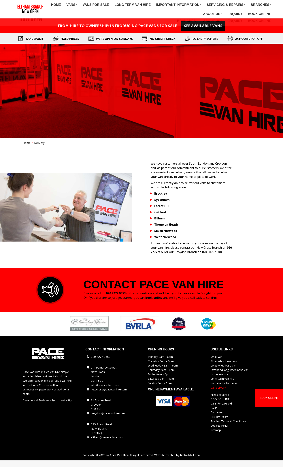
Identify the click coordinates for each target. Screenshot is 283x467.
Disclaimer (217, 418)
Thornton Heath (166, 231)
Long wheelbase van (223, 372)
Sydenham (162, 206)
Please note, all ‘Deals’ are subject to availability (47, 406)
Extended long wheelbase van (229, 376)
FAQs (214, 414)
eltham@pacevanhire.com (255, 3)
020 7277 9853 (40, 3)
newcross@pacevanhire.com (180, 3)
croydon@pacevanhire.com (218, 3)
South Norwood (165, 237)
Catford (160, 219)
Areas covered (220, 401)
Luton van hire (219, 381)
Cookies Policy (220, 432)
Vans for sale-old (221, 410)
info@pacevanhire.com (68, 3)
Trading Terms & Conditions (228, 427)
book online (154, 304)
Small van (216, 363)
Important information (224, 389)
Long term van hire (222, 385)
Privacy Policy (219, 423)
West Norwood (165, 244)
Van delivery (218, 394)
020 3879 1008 (211, 259)
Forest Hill (161, 212)
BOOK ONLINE (220, 405)
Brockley (160, 200)
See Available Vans (203, 32)
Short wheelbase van (224, 367)
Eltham (159, 225)
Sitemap (216, 436)
